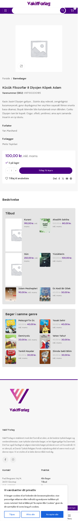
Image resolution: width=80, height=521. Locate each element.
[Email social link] (67, 179)
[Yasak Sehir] (45, 326)
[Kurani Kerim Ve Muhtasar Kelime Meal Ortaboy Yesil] (13, 235)
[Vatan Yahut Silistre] (45, 342)
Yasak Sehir (59, 320)
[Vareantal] (11, 170)
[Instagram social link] (13, 460)
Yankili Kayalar (26, 351)
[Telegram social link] (71, 179)
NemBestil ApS (69, 508)
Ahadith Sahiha (61, 219)
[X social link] (63, 179)
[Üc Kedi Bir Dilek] (45, 294)
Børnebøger (19, 78)
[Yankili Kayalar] (10, 357)
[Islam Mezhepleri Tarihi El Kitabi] (10, 294)
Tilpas (12, 514)
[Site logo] (38, 3)
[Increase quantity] (16, 170)
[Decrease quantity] (7, 170)
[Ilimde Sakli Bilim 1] (45, 357)
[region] (34, 503)
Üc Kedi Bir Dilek (61, 288)
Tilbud (44, 481)
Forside (6, 78)
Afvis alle (30, 514)
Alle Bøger (46, 478)
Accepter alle (52, 514)
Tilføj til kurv (46, 170)
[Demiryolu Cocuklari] (10, 342)
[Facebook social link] (59, 179)
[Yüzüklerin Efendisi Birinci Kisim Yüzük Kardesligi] (45, 260)
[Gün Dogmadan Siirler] (13, 269)
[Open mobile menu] (5, 10)
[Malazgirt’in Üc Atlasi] (10, 326)
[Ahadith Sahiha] (45, 225)
